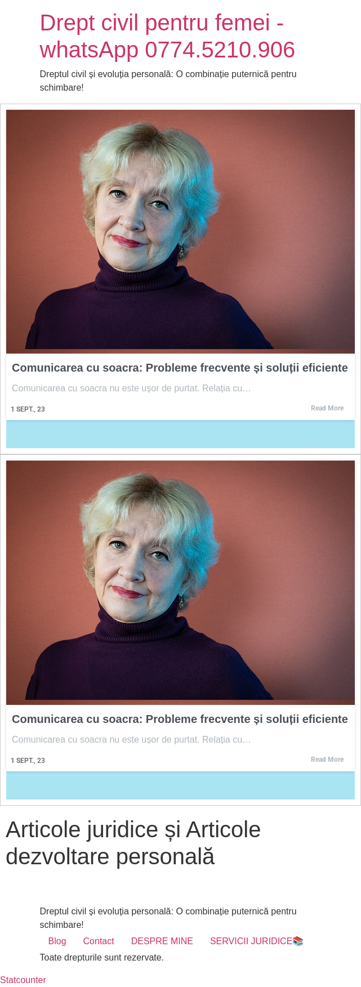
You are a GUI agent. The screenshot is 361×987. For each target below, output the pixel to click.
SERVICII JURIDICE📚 (257, 941)
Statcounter (23, 980)
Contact (98, 941)
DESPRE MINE (162, 941)
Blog (57, 941)
